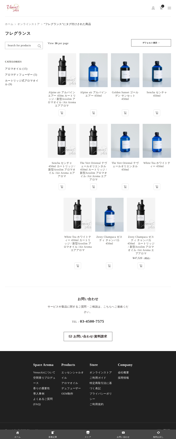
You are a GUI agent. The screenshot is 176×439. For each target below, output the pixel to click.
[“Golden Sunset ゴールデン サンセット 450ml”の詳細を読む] (125, 113)
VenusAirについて (44, 372)
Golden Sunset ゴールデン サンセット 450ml (125, 95)
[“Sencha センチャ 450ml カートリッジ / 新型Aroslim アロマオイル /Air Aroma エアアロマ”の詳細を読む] (62, 187)
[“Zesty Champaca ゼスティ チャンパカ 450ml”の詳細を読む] (109, 266)
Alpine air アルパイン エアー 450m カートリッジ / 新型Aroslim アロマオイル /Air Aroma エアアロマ (62, 99)
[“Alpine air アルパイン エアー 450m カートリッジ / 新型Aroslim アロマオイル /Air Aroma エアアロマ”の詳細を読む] (62, 113)
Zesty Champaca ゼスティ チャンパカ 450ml (109, 240)
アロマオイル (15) (16, 68)
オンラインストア (28, 24)
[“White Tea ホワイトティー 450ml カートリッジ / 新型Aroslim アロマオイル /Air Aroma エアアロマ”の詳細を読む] (78, 266)
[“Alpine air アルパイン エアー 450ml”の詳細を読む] (93, 113)
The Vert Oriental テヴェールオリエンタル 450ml (125, 166)
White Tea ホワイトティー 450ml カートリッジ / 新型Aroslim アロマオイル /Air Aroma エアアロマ (78, 243)
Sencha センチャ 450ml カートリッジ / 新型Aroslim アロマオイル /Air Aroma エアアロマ (61, 170)
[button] (141, 266)
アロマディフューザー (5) (21, 74)
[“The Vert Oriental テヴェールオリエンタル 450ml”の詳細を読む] (125, 187)
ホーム (9, 24)
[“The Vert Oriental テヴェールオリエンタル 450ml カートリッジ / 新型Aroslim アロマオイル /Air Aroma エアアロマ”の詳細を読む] (93, 187)
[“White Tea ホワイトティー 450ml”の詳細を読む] (157, 187)
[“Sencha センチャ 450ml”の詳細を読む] (157, 113)
